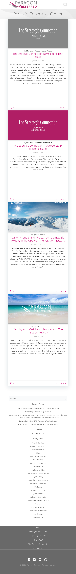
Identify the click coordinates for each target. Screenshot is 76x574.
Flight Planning (38, 477)
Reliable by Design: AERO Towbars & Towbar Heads (38, 421)
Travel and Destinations (38, 511)
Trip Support (38, 514)
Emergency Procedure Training (38, 473)
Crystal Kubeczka (39, 235)
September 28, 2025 (38, 61)
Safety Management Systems (38, 500)
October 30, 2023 (38, 336)
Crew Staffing (38, 460)
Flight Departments (38, 536)
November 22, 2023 (38, 245)
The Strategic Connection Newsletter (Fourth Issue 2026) (38, 408)
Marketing (38, 487)
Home (38, 528)
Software (38, 504)
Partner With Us (38, 540)
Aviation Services (38, 450)
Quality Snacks (38, 494)
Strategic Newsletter (38, 507)
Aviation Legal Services (38, 446)
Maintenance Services (38, 483)
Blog (38, 453)
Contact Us (38, 548)
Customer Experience (38, 463)
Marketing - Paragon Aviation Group (39, 51)
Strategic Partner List (38, 532)
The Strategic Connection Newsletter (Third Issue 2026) (38, 424)
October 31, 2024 (38, 153)
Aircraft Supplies (38, 443)
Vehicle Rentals (38, 517)
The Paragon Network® (38, 544)
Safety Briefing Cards (38, 497)
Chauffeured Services (38, 456)
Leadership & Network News (38, 480)
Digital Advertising (38, 470)
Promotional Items (38, 490)
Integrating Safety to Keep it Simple (38, 412)
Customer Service (38, 466)
